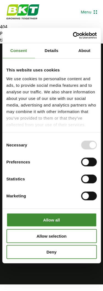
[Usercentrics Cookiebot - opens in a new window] (73, 35)
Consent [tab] (18, 50)
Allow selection (51, 236)
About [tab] (84, 50)
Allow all (51, 220)
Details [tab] (52, 50)
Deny (51, 252)
